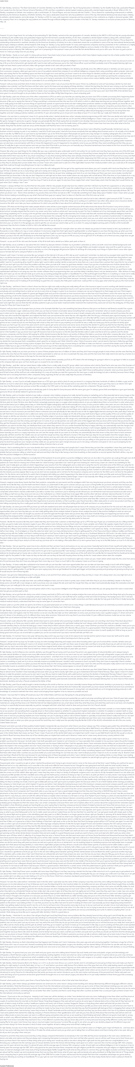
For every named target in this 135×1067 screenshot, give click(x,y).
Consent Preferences (7, 1066)
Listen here (4, 1)
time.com (43, 782)
